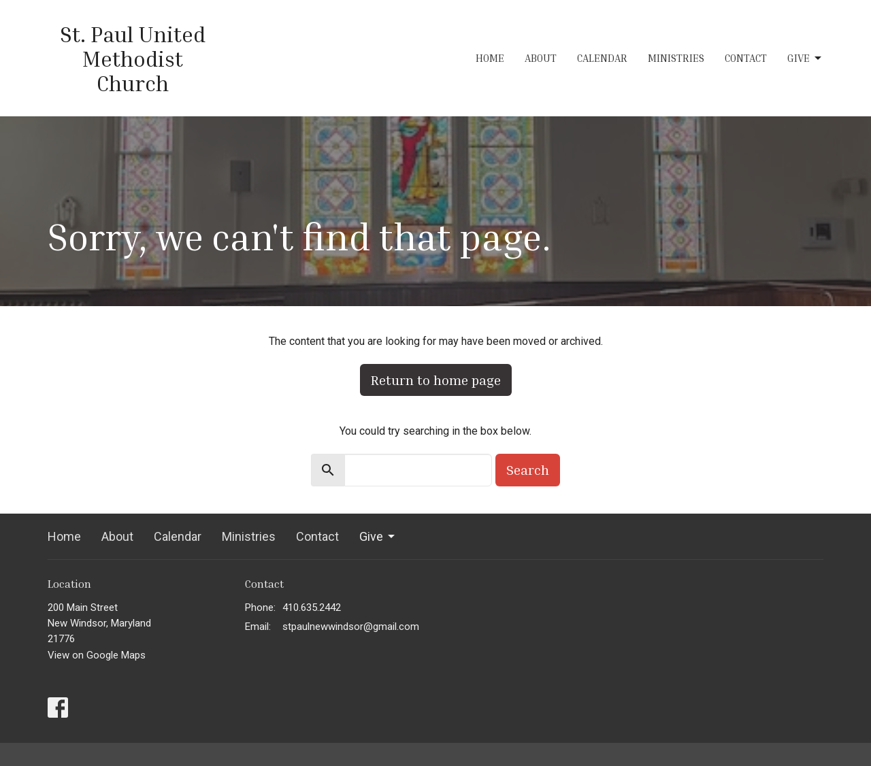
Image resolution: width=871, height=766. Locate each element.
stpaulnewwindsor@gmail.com (350, 626)
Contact (746, 58)
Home (490, 58)
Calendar (602, 58)
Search (527, 469)
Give (805, 58)
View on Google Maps (97, 655)
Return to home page (436, 379)
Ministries (676, 58)
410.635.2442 (311, 607)
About (541, 58)
